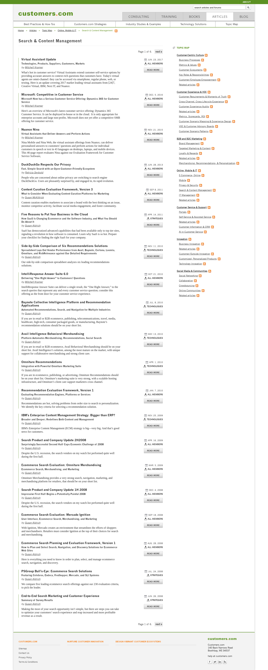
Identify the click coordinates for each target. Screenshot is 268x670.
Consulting (139, 16)
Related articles (187, 84)
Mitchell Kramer (34, 67)
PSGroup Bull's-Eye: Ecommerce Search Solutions (56, 571)
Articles (219, 16)
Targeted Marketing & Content (195, 148)
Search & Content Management (195, 190)
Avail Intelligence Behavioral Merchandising (52, 334)
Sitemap (23, 648)
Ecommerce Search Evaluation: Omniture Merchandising (61, 465)
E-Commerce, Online (189, 175)
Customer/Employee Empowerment (197, 80)
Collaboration (186, 280)
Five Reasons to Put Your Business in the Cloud (54, 214)
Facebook (210, 662)
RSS (225, 662)
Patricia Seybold (34, 172)
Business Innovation (189, 244)
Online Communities (190, 290)
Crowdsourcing (187, 285)
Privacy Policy (25, 657)
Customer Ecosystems (191, 70)
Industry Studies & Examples (143, 24)
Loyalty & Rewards (188, 153)
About (247, 2)
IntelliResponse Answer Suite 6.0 (44, 274)
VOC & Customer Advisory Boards (196, 126)
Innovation (182, 239)
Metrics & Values (188, 65)
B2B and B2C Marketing (189, 139)
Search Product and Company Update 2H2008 (53, 440)
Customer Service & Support (192, 207)
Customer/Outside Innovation (194, 254)
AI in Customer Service (191, 232)
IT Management (187, 195)
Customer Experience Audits (194, 106)
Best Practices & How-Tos (39, 24)
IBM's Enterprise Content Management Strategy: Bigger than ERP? (68, 415)
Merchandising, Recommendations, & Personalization (207, 163)
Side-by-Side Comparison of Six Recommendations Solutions (64, 246)
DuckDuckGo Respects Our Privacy (46, 164)
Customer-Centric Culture (190, 55)
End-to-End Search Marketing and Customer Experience (60, 596)
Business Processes (189, 60)
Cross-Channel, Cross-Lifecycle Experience (201, 101)
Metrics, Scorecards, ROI (192, 116)
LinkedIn (220, 662)
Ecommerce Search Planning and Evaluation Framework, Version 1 (68, 543)
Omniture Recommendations (41, 362)
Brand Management (189, 143)
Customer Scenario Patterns (194, 131)
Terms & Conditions (28, 662)
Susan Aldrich (32, 225)
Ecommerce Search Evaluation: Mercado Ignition (55, 514)
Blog (244, 16)
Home (21, 30)
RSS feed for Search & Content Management (116, 31)
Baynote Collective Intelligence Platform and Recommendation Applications (66, 304)
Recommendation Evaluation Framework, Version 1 (57, 390)
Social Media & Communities (192, 271)
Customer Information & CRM (194, 227)
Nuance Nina (30, 129)
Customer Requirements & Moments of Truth (203, 96)
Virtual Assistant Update (38, 59)
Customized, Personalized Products (198, 259)
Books (194, 16)
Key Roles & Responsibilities (194, 75)
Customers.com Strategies (90, 24)
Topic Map (232, 24)
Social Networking (188, 275)
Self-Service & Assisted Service (195, 217)
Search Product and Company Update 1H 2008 (54, 489)
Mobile (182, 180)
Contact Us (24, 653)
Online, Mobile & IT (67, 30)
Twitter (215, 662)
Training (169, 16)
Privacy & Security (188, 185)
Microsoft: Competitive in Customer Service (52, 94)
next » (158, 51)
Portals (182, 212)
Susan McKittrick (34, 197)
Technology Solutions (193, 24)
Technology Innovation (190, 263)
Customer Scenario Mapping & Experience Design (205, 121)
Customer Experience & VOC (192, 92)
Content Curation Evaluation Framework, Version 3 (57, 189)
